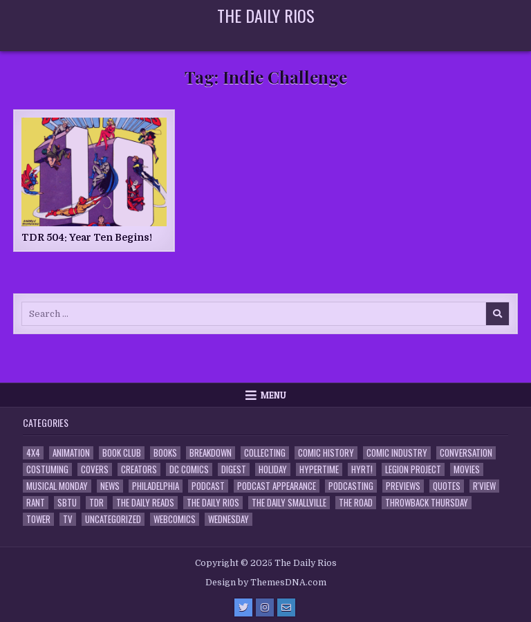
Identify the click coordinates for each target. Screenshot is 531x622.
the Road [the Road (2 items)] (356, 502)
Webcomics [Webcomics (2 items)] (174, 519)
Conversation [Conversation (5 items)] (466, 452)
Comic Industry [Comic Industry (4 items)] (396, 452)
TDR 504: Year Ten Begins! (86, 237)
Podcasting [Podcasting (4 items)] (350, 486)
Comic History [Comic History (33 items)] (326, 452)
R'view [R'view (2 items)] (484, 486)
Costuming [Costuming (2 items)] (47, 469)
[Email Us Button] (286, 607)
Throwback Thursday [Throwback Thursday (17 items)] (426, 502)
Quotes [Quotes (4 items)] (446, 486)
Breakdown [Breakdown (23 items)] (210, 452)
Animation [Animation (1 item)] (71, 452)
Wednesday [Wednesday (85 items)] (228, 519)
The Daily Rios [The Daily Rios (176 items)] (213, 502)
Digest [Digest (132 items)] (233, 469)
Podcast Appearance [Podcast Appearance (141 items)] (276, 486)
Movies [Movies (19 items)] (467, 469)
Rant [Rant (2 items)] (35, 502)
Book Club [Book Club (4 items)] (121, 452)
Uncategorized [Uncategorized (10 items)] (113, 519)
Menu (273, 395)
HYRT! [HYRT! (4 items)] (362, 469)
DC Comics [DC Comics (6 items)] (189, 469)
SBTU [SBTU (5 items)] (67, 502)
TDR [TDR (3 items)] (96, 502)
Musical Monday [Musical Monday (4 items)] (57, 486)
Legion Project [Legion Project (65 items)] (413, 469)
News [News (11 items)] (110, 486)
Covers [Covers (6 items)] (95, 469)
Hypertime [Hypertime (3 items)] (319, 469)
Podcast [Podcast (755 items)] (208, 486)
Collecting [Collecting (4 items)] (265, 452)
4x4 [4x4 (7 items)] (33, 452)
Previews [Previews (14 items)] (403, 486)
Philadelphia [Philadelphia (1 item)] (155, 486)
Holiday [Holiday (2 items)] (273, 469)
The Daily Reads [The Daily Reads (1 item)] (145, 502)
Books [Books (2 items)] (165, 452)
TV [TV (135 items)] (68, 519)
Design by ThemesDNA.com (265, 582)
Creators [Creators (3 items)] (139, 469)
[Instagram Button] (265, 607)
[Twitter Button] (243, 607)
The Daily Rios (266, 15)
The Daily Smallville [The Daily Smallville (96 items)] (289, 502)
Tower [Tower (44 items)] (38, 519)
